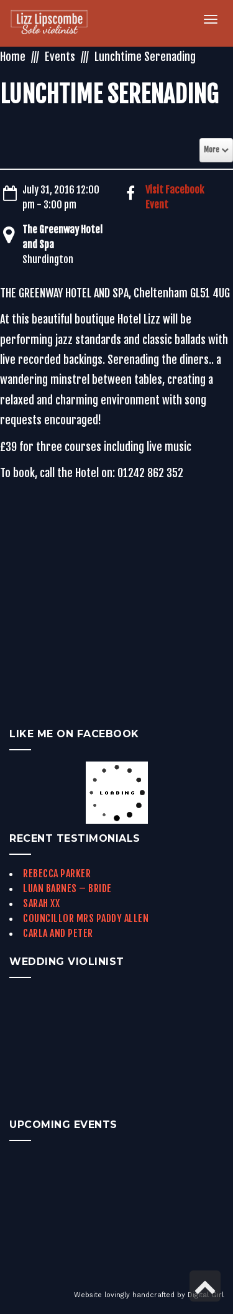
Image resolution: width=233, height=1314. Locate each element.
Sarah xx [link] (41, 903)
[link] (56, 23)
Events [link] (60, 56)
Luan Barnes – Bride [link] (67, 888)
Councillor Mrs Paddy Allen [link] (85, 918)
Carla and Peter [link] (58, 933)
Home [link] (12, 56)
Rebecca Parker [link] (57, 873)
